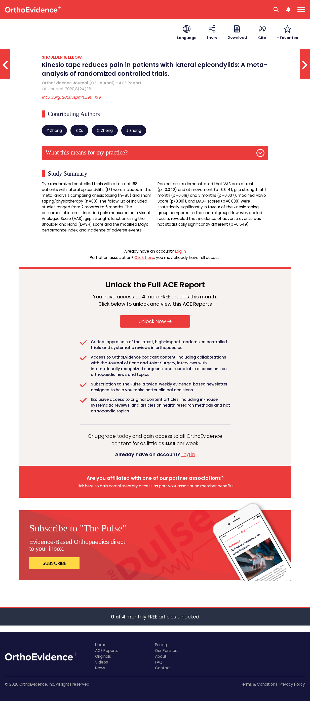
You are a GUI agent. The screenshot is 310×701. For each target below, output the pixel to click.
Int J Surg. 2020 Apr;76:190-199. (71, 97)
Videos (101, 662)
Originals (103, 656)
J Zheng (133, 130)
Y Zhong (54, 130)
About (161, 656)
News (100, 668)
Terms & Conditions (258, 684)
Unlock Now (155, 321)
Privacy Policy (292, 684)
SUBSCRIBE (54, 563)
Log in (180, 251)
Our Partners (166, 650)
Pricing (161, 644)
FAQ (158, 662)
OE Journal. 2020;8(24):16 (66, 89)
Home (100, 644)
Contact (163, 668)
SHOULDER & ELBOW (62, 57)
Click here (144, 257)
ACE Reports (106, 650)
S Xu (79, 130)
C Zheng (105, 130)
